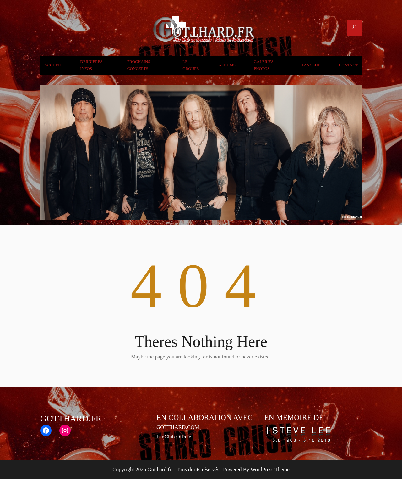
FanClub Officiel (174, 437)
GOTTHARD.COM (177, 427)
